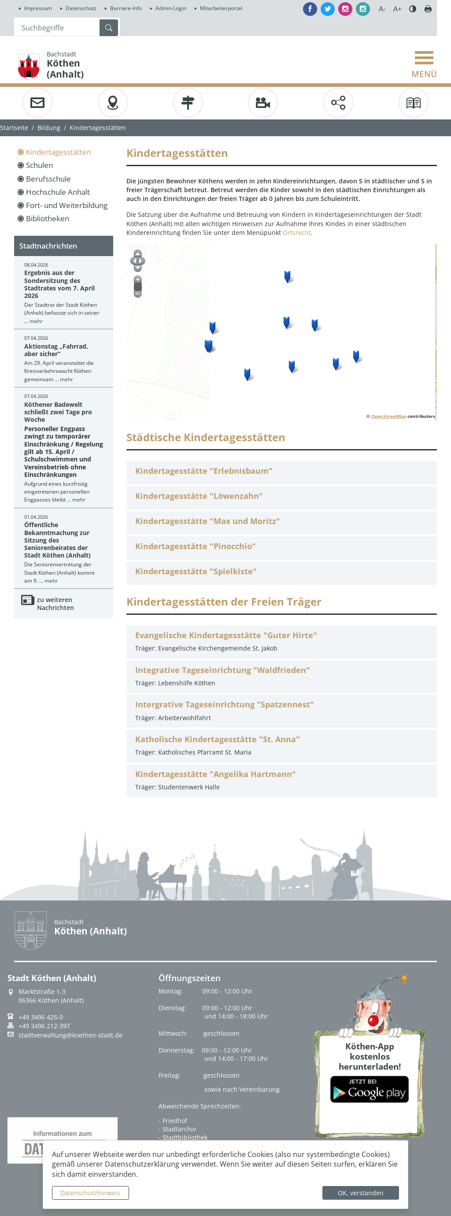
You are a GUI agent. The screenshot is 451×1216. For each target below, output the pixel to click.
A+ (397, 9)
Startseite (14, 127)
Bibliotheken (47, 218)
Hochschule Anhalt (58, 192)
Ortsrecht (297, 232)
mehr (36, 321)
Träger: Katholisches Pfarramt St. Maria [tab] (281, 745)
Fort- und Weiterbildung (66, 205)
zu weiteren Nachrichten (55, 603)
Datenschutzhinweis (90, 1193)
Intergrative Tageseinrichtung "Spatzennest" (224, 704)
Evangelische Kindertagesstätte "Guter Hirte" (226, 635)
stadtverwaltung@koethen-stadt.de (70, 1035)
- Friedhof (173, 1120)
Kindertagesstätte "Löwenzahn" (199, 496)
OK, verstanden (361, 1193)
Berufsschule (48, 179)
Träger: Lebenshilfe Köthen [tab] (281, 676)
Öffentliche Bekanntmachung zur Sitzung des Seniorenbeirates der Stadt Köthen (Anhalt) (57, 540)
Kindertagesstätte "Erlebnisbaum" (204, 471)
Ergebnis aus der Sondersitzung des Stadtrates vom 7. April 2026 (59, 284)
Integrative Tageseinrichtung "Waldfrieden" (222, 670)
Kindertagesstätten (58, 152)
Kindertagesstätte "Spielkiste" (196, 571)
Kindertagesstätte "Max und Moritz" (207, 521)
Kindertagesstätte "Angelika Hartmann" (215, 774)
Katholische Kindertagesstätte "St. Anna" (217, 739)
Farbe (413, 9)
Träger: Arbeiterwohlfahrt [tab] (281, 710)
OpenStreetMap (388, 416)
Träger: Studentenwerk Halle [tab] (281, 780)
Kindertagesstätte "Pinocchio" (195, 546)
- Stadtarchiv (177, 1129)
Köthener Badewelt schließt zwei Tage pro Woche (58, 412)
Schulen (39, 165)
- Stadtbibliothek (183, 1137)
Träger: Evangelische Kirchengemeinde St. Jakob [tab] (281, 641)
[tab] (281, 472)
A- (382, 9)
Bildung (48, 127)
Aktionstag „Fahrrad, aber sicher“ (56, 350)
